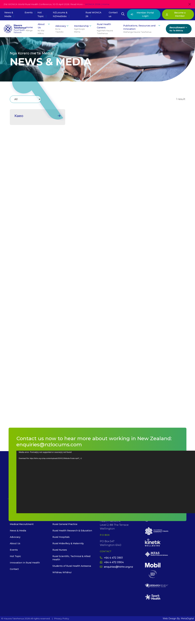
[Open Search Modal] (122, 14)
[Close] (190, 4)
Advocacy (62, 28)
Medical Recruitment (22, 524)
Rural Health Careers (107, 29)
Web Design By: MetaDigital (178, 618)
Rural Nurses (59, 549)
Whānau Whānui (61, 572)
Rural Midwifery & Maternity (68, 543)
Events (29, 12)
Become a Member (175, 14)
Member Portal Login (142, 14)
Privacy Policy (61, 618)
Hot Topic (15, 556)
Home (29, 29)
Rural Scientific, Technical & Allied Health (71, 558)
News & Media (18, 530)
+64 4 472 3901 (111, 557)
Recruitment (179, 29)
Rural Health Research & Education (72, 530)
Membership (83, 28)
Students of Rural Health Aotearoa (71, 566)
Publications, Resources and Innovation (142, 28)
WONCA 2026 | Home (97, 4)
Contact (14, 569)
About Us (44, 29)
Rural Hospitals (61, 537)
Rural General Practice (64, 524)
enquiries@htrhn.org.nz (116, 566)
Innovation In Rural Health (25, 562)
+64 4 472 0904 (112, 562)
